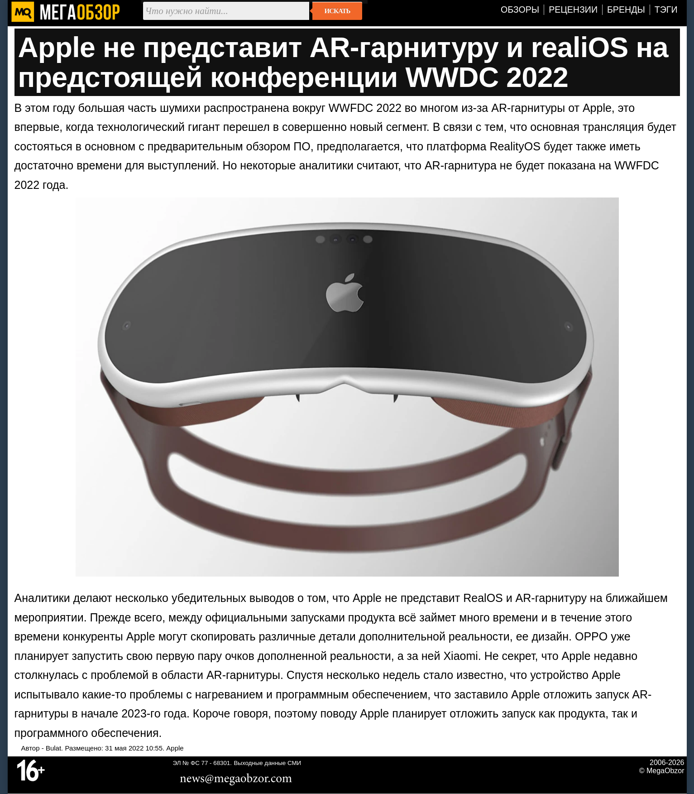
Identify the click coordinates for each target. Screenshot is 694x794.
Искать (337, 10)
